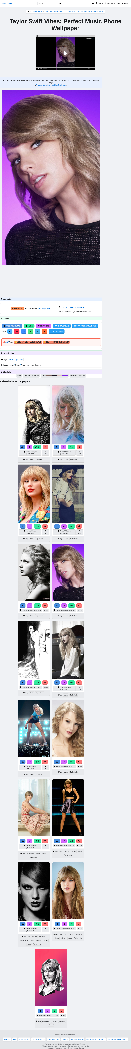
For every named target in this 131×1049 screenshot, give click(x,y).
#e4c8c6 (59, 375)
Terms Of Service (38, 1039)
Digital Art (62, 1021)
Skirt (60, 851)
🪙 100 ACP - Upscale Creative (28, 342)
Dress (38, 853)
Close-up (42, 936)
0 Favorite (43, 326)
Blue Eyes (63, 934)
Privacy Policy (24, 1039)
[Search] (60, 3)
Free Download (12, 326)
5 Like (29, 326)
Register (125, 3)
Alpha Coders (7, 3)
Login (118, 3)
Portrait (71, 934)
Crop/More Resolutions (85, 326)
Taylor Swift (19, 360)
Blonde (56, 938)
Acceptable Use (53, 1039)
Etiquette (65, 1039)
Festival (37, 365)
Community (110, 3)
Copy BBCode (57, 331)
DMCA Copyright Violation (95, 1039)
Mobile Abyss (37, 11)
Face (32, 940)
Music (31, 459)
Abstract (51, 1025)
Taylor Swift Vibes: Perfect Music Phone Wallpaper (85, 11)
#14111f (54, 375)
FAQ (14, 1039)
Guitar (11, 365)
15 (37, 447)
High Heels (30, 853)
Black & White (32, 936)
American (79, 934)
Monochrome (24, 940)
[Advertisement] (51, 281)
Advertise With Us (77, 1039)
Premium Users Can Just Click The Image (51, 85)
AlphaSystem (44, 308)
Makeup (38, 940)
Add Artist (17, 308)
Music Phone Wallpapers (54, 11)
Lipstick (66, 851)
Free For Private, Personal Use (72, 307)
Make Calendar (62, 326)
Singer (17, 365)
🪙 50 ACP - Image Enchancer (56, 342)
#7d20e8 (65, 375)
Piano (23, 365)
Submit (99, 3)
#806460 (49, 375)
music (10, 360)
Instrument (30, 365)
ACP (7, 342)
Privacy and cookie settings (117, 1039)
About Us (7, 1039)
